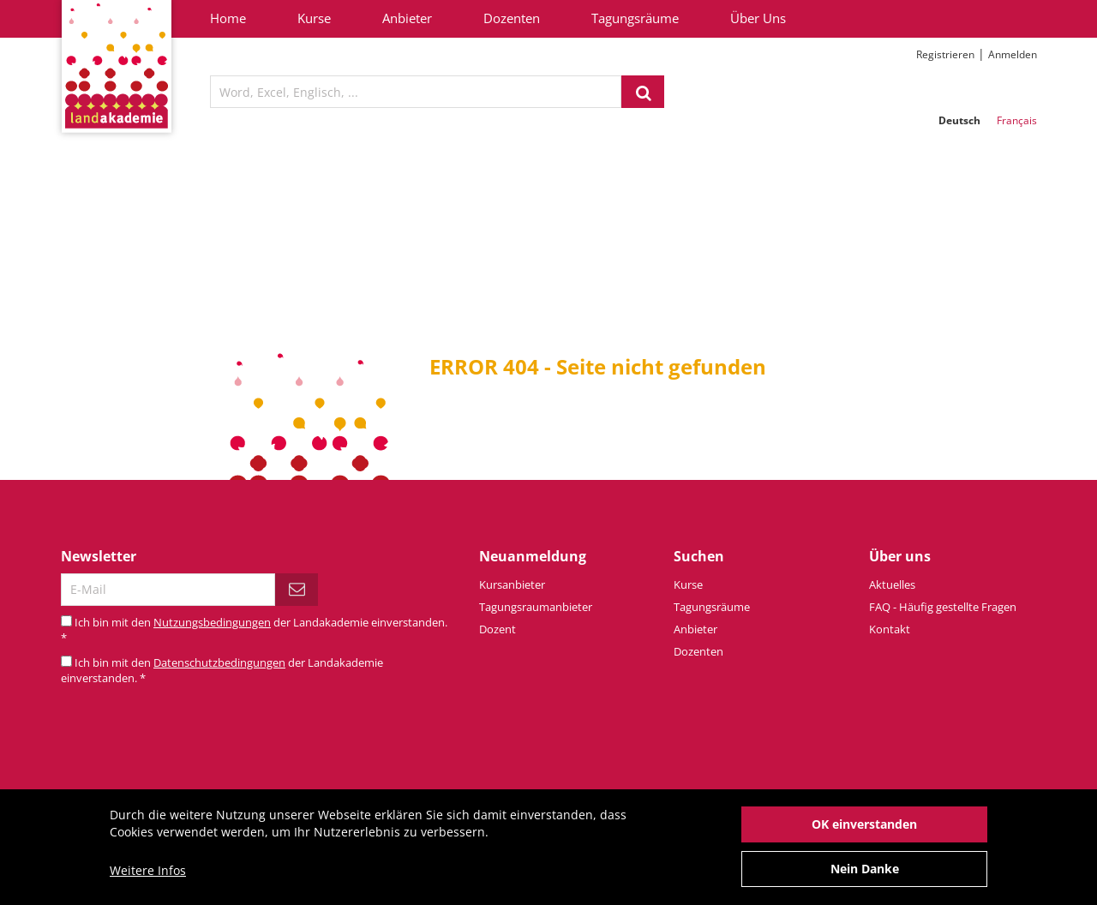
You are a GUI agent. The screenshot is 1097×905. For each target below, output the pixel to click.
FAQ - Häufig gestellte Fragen (942, 606)
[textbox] (415, 91)
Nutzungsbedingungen (212, 622)
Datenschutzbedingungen (219, 662)
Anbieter (407, 18)
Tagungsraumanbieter (535, 606)
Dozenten (511, 18)
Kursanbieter (512, 584)
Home (228, 18)
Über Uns (758, 18)
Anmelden (1012, 54)
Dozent (497, 629)
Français (1017, 120)
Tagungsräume (635, 18)
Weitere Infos (148, 879)
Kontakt (889, 629)
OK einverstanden (864, 832)
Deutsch (959, 120)
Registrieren (945, 54)
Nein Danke (864, 877)
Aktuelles (892, 584)
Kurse (314, 18)
